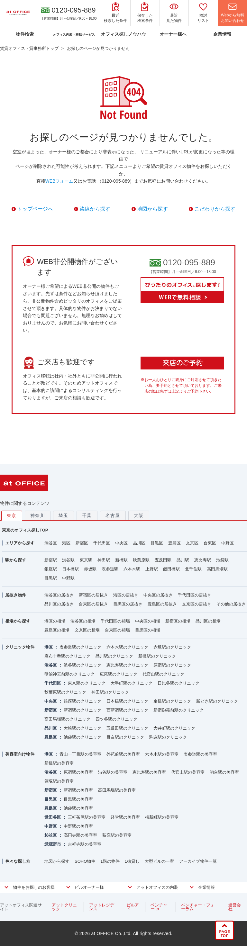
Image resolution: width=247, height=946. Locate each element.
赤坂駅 (90, 569)
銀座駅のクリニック (82, 701)
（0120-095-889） (115, 181)
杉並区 (50, 835)
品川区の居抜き (59, 604)
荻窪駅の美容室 (117, 835)
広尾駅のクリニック (118, 674)
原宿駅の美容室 (78, 772)
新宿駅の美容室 (78, 790)
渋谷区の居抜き (59, 595)
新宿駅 (50, 560)
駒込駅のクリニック (168, 737)
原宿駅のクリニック (172, 665)
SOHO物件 (85, 861)
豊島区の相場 (56, 630)
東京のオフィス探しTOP (25, 530)
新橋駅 (121, 560)
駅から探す (15, 560)
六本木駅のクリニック (127, 647)
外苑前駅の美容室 (123, 754)
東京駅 (86, 560)
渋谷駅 (68, 560)
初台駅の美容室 (224, 772)
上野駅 (151, 569)
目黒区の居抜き (127, 604)
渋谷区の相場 (83, 621)
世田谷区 (52, 817)
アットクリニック (64, 907)
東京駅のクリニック (86, 683)
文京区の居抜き (196, 604)
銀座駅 (50, 569)
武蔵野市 (52, 844)
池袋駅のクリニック (82, 737)
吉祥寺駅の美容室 (84, 844)
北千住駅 (193, 569)
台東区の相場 (117, 630)
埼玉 (64, 515)
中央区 (121, 543)
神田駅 (103, 560)
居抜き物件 (15, 595)
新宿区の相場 (177, 621)
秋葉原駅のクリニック (65, 692)
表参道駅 (110, 569)
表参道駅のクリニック (80, 647)
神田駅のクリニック (110, 692)
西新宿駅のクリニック (127, 710)
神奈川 (37, 515)
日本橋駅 (70, 569)
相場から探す (17, 621)
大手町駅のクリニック (131, 683)
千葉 (87, 515)
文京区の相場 (87, 630)
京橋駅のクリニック (172, 701)
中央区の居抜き (158, 595)
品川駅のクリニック (114, 656)
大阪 (139, 515)
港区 (66, 543)
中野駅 (68, 578)
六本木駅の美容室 (161, 754)
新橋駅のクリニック (157, 656)
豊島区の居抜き (162, 604)
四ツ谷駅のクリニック (116, 719)
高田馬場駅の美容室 (117, 790)
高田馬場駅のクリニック (67, 719)
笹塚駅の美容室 (59, 781)
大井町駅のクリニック (174, 728)
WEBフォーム (59, 181)
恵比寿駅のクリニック (127, 665)
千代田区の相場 (115, 621)
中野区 (227, 543)
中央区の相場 (147, 621)
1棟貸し (132, 861)
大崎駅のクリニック (82, 728)
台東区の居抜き (93, 604)
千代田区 (101, 543)
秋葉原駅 (141, 560)
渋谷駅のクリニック (82, 665)
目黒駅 (50, 578)
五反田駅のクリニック (127, 728)
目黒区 (157, 543)
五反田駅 (163, 560)
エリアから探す (19, 543)
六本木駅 (132, 569)
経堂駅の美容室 (125, 817)
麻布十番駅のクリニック (67, 656)
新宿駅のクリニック (82, 710)
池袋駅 (222, 560)
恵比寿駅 (202, 560)
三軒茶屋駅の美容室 (86, 817)
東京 (12, 515)
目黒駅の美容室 (78, 799)
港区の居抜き (125, 595)
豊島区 (174, 543)
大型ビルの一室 (159, 861)
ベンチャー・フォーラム (198, 907)
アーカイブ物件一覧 (198, 861)
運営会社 (234, 907)
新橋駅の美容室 (59, 763)
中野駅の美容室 (78, 826)
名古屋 (112, 515)
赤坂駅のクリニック (172, 647)
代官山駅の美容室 (188, 772)
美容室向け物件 (19, 754)
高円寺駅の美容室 (80, 835)
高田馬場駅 (217, 569)
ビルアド (132, 907)
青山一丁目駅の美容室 (80, 754)
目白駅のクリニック (125, 737)
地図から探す (56, 861)
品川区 (139, 543)
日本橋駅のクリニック (127, 701)
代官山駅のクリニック (163, 674)
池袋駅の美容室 (78, 808)
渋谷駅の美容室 (112, 772)
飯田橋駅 (171, 569)
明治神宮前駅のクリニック (69, 674)
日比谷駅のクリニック (178, 683)
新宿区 (82, 543)
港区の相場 (54, 621)
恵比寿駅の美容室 (149, 772)
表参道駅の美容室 (200, 754)
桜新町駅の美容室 (161, 817)
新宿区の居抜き (93, 595)
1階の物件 (109, 861)
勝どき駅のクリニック (217, 701)
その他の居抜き (231, 604)
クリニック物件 (19, 647)
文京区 (192, 543)
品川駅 (183, 560)
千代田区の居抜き (194, 595)
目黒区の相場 (147, 630)
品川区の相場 (208, 621)
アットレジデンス (101, 907)
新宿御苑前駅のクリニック (178, 710)
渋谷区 (50, 543)
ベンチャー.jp (159, 907)
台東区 (210, 543)
